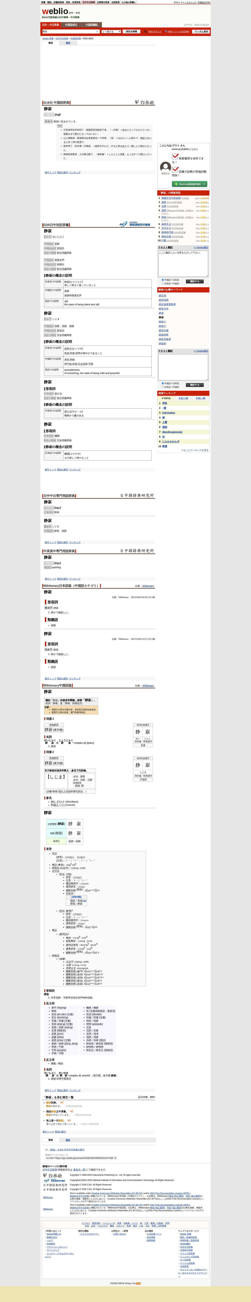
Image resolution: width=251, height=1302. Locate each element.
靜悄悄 (90, 1046)
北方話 (55, 871)
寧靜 (53, 1046)
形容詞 (60, 248)
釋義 (72, 700)
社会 (80, 364)
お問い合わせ (119, 1234)
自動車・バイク (130, 1223)
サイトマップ (53, 1250)
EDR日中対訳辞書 (56, 225)
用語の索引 (62, 172)
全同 (61, 335)
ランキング (75, 172)
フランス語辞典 (187, 1253)
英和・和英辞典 (73, 2)
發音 (65, 700)
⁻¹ (92, 980)
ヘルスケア (102, 1226)
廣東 (68, 949)
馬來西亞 (79, 709)
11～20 (183, 398)
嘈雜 (53, 1063)
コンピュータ (109, 1223)
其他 (51, 725)
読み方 (47, 526)
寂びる (58, 393)
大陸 (68, 874)
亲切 (66, 359)
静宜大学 (164, 308)
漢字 (147, 725)
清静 (96, 1036)
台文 (73, 968)
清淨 (88, 1033)
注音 (59, 860)
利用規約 (51, 1244)
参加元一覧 (79, 1169)
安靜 (53, 1027)
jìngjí (81, 857)
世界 (79, 142)
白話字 (64, 868)
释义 (66, 770)
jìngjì (58, 114)
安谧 (61, 1020)
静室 (161, 313)
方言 (147, 1226)
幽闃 (57, 435)
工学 (146, 1223)
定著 (53, 1030)
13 (143, 639)
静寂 (53, 746)
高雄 (79, 983)
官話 (54, 853)
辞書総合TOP (204, 2)
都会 (142, 138)
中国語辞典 (75, 38)
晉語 (102, 1040)
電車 (119, 1223)
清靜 (88, 1036)
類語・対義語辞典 (55, 2)
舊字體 (58, 729)
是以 (60, 791)
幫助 (79, 889)
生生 (91, 1050)
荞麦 (164, 446)
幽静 (96, 1007)
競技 (72, 900)
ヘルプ (50, 1240)
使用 (93, 709)
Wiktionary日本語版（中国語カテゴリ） (71, 586)
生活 (93, 1226)
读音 (59, 770)
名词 (76, 776)
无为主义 (166, 228)
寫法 (80, 791)
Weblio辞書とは (54, 1234)
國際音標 (71, 890)
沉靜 (88, 1030)
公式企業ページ (154, 1234)
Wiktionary (148, 586)
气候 (69, 364)
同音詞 (69, 893)
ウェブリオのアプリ (89, 1234)
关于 (47, 770)
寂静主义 (166, 224)
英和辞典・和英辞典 (189, 1240)
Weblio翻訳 (185, 1244)
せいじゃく (58, 236)
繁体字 (48, 607)
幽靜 (88, 1007)
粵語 (54, 865)
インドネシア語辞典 (189, 1256)
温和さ (68, 348)
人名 (141, 1226)
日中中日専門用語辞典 (59, 496)
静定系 (162, 295)
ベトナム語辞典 (187, 1263)
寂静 (57, 243)
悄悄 (88, 1024)
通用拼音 (71, 886)
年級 (139, 741)
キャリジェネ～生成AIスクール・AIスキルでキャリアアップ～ (192, 1272)
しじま (56, 776)
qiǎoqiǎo (97, 1024)
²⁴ (101, 974)
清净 (96, 1033)
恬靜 (88, 1020)
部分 (59, 252)
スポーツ (120, 1226)
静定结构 (164, 300)
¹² (101, 977)
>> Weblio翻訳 (201, 247)
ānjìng (61, 1024)
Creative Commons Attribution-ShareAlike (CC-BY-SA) (117, 1193)
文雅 (70, 1014)
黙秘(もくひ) (58, 805)
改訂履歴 (179, 1196)
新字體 (106, 1075)
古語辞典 (115, 2)
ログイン (190, 2)
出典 (114, 597)
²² (91, 953)
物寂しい (63, 612)
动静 (89, 997)
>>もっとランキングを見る (195, 450)
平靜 (53, 1053)
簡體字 (55, 709)
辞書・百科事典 (159, 1226)
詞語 (68, 791)
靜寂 (88, 700)
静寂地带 (164, 334)
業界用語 (96, 1223)
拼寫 (56, 725)
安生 (53, 1017)
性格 (72, 353)
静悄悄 (99, 1046)
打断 (163, 240)
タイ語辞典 (185, 1260)
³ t (94, 890)
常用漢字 (147, 741)
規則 (144, 779)
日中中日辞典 (88, 2)
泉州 (79, 974)
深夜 (122, 154)
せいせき (63, 1072)
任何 (77, 997)
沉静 (89, 779)
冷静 (82, 779)
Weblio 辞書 (48, 38)
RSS (138, 1283)
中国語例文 (71, 24)
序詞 (57, 841)
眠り (142, 154)
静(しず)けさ (58, 801)
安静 (64, 326)
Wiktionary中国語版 (57, 685)
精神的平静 (167, 232)
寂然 (53, 1040)
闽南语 (61, 1030)
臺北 (79, 980)
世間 (77, 353)
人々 (129, 154)
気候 (66, 353)
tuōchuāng (168, 412)
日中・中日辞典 (50, 24)
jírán (60, 1040)
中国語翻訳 (92, 24)
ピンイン (48, 507)
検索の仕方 (52, 1237)
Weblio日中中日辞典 (79, 1196)
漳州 (79, 977)
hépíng (61, 1007)
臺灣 (79, 712)
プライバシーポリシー (57, 1247)
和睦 (72, 359)
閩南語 (55, 868)
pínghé (61, 1050)
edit (84, 900)
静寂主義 (166, 236)
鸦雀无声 (59, 260)
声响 (82, 997)
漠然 (163, 210)
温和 (85, 364)
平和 (53, 1050)
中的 (143, 725)
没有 (72, 997)
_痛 (164, 408)
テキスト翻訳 (165, 247)
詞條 (83, 770)
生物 (129, 1226)
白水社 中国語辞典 (56, 102)
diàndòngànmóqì (172, 432)
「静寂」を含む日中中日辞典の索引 (66, 1149)
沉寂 (88, 1027)
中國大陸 (68, 709)
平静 (90, 364)
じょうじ (63, 740)
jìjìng (74, 1043)
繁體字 (55, 712)
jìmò (60, 1033)
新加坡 (88, 709)
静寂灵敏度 (165, 339)
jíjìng (67, 1043)
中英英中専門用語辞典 (59, 551)
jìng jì (57, 507)
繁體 (54, 824)
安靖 (53, 1024)
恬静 (57, 326)
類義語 (52, 620)
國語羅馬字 (72, 883)
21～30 (200, 398)
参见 (73, 770)
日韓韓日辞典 (103, 2)
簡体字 (48, 649)
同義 (64, 252)
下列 (78, 770)
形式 (68, 1078)
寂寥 (53, 1036)
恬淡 (88, 1014)
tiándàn (97, 1014)
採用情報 (151, 1240)
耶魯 (68, 941)
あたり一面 (128, 146)
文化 (87, 1226)
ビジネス (86, 1223)
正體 (50, 824)
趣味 (112, 1226)
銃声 (97, 146)
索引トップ (50, 172)
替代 (75, 791)
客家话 (111, 1011)
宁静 (61, 1046)
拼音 (59, 857)
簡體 (52, 833)
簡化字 (78, 703)
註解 (47, 707)
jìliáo (60, 1036)
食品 (135, 1226)
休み (124, 130)
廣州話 (63, 933)
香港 (66, 712)
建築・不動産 (157, 1223)
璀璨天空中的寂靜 (171, 198)
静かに (78, 134)
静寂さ (162, 321)
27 (146, 639)
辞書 (43, 2)
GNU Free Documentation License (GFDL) (170, 1193)
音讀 (143, 745)
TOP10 (166, 398)
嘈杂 (60, 1063)
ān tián (61, 1014)
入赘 (164, 422)
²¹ (93, 971)
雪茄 (164, 427)
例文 (68, 43)
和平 (53, 1007)
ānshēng (62, 1017)
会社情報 (151, 1237)
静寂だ (162, 326)
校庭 (65, 134)
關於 (48, 700)
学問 (167, 1223)
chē (73, 868)
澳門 (72, 712)
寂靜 (53, 667)
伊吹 (164, 403)
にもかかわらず (170, 441)
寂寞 (53, 1033)
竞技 (80, 900)
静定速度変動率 (167, 304)
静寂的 (162, 343)
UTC (150, 597)
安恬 (53, 1014)
